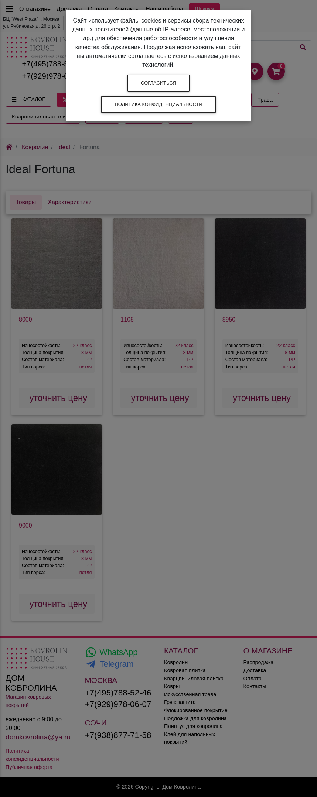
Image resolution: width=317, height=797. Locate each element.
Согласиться (158, 83)
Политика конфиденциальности (158, 104)
